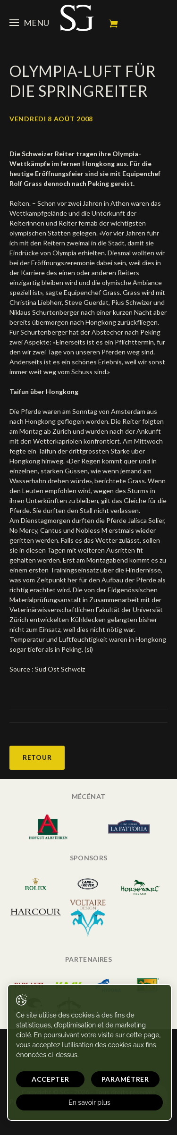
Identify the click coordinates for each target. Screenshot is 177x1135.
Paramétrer (125, 1079)
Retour (37, 757)
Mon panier (113, 23)
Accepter (50, 1079)
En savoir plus (89, 1102)
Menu (29, 22)
